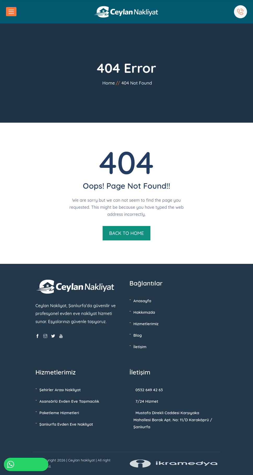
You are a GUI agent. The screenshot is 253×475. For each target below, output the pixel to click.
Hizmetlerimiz (145, 323)
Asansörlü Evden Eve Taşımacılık (69, 401)
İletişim (139, 346)
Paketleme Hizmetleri (59, 412)
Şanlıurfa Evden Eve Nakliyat (66, 424)
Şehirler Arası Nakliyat (60, 389)
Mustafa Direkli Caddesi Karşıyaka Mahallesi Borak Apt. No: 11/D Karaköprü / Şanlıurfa (172, 419)
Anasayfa (142, 300)
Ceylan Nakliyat (81, 460)
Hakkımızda (144, 312)
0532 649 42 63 (149, 389)
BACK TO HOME (126, 233)
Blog (137, 335)
